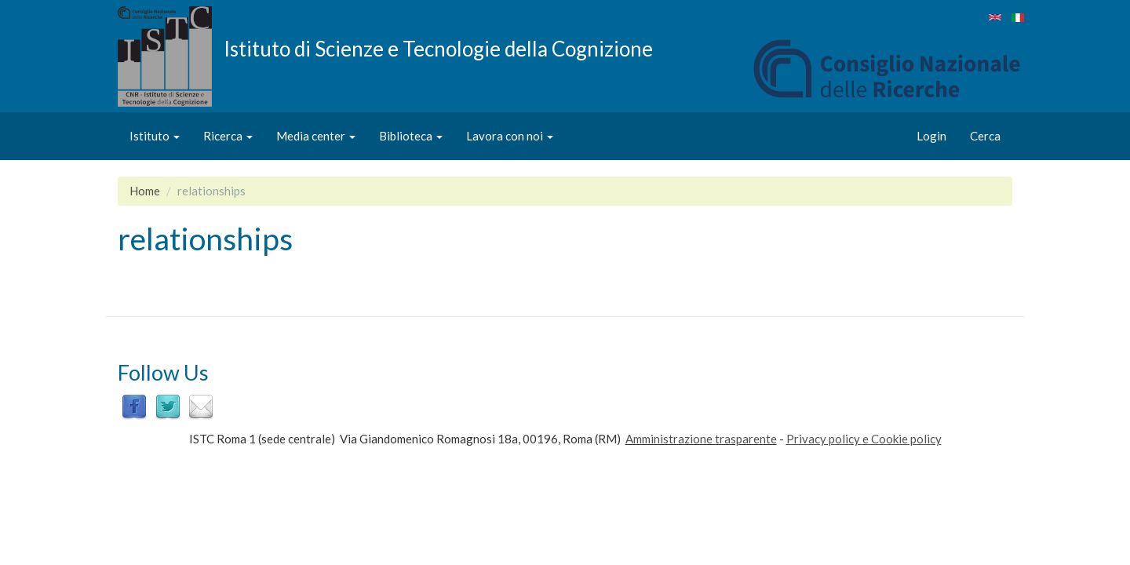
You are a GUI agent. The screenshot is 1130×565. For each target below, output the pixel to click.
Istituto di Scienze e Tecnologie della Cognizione (438, 47)
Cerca (985, 136)
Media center (315, 136)
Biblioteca (411, 136)
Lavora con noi (509, 136)
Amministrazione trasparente (701, 439)
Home (144, 191)
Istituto (154, 136)
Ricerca (228, 136)
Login (931, 136)
